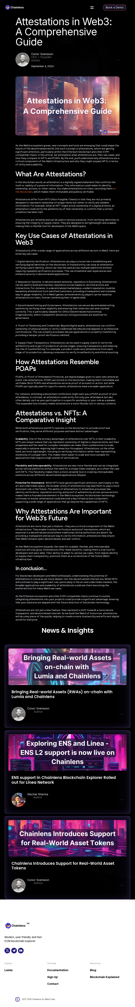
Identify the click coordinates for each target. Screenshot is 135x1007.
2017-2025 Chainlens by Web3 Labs (38, 999)
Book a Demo (115, 7)
